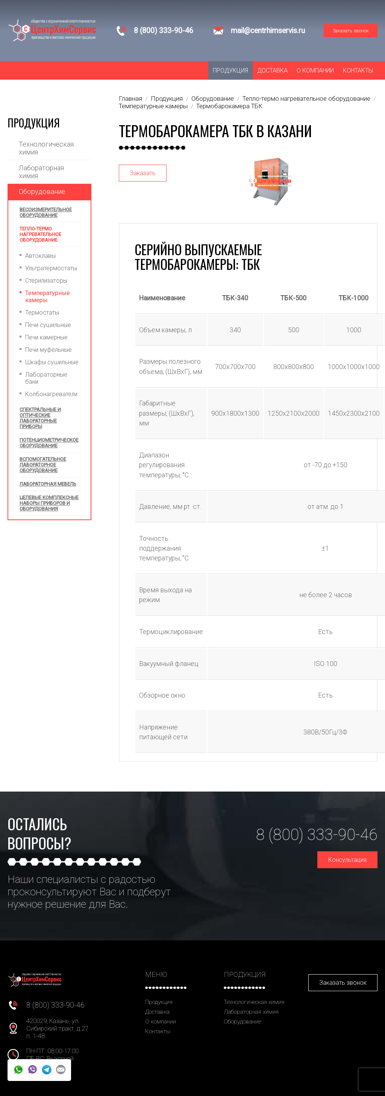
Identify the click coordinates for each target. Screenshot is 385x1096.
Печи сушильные (48, 324)
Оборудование (42, 191)
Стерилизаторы (46, 280)
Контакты (358, 70)
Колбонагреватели (51, 394)
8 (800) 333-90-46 (163, 30)
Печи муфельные (48, 349)
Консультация (347, 859)
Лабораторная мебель (48, 484)
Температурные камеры (47, 296)
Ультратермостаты (51, 268)
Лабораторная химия (41, 172)
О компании (315, 70)
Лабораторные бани (46, 378)
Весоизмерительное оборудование (46, 212)
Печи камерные (46, 337)
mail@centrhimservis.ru (268, 30)
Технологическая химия (46, 148)
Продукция (230, 70)
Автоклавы (40, 255)
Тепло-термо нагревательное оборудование (40, 234)
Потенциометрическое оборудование (49, 442)
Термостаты (42, 312)
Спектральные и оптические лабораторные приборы (40, 418)
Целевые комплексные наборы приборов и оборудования (49, 503)
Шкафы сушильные (52, 362)
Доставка (272, 70)
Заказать (143, 173)
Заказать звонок (351, 30)
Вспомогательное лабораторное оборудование (43, 464)
